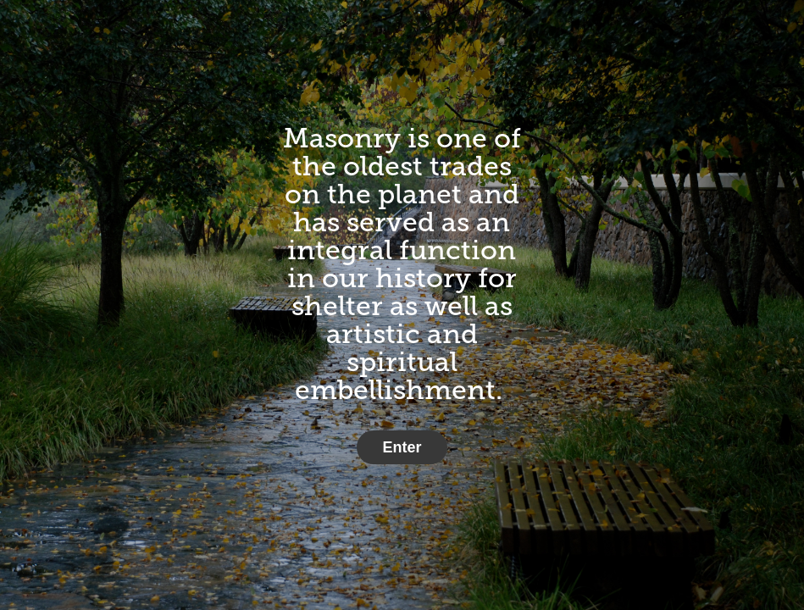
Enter (401, 447)
